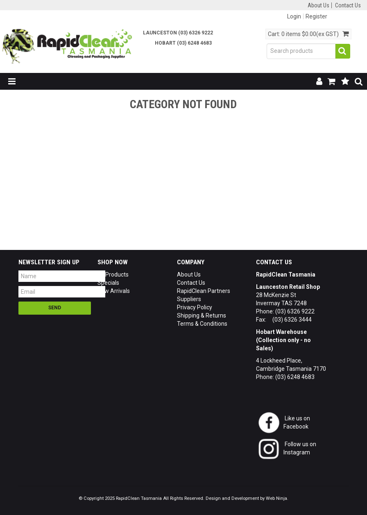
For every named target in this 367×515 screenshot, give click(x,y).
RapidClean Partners (203, 291)
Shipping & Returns (201, 315)
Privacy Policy (194, 307)
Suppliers (189, 299)
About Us (318, 5)
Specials (108, 282)
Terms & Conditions (202, 323)
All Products (113, 274)
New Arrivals (113, 291)
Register (316, 16)
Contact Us (348, 5)
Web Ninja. (277, 498)
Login (294, 16)
